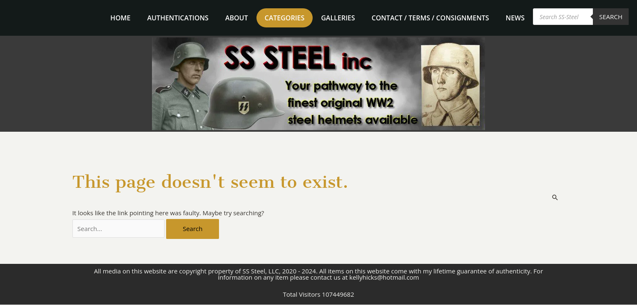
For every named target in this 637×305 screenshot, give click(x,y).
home (120, 17)
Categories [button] (285, 17)
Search (610, 16)
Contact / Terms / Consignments (430, 17)
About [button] (236, 17)
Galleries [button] (338, 17)
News (515, 17)
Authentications (177, 17)
